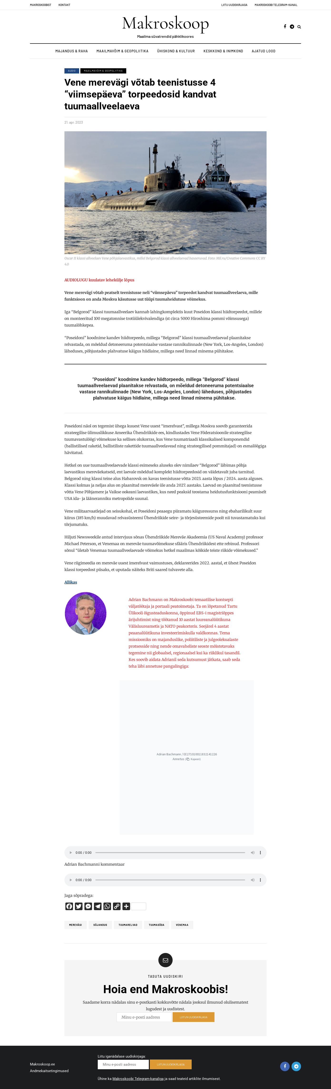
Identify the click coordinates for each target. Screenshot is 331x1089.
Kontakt (64, 4)
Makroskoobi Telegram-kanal (276, 4)
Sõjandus (100, 924)
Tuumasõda (157, 924)
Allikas (70, 582)
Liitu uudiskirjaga (234, 4)
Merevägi (75, 924)
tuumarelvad (128, 924)
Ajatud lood (264, 51)
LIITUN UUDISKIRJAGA (193, 1021)
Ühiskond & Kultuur (176, 51)
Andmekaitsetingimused (49, 1071)
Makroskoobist (40, 4)
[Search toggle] (299, 26)
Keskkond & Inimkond (223, 51)
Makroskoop (165, 23)
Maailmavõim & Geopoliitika (123, 51)
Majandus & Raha (71, 51)
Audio (72, 70)
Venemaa (182, 924)
